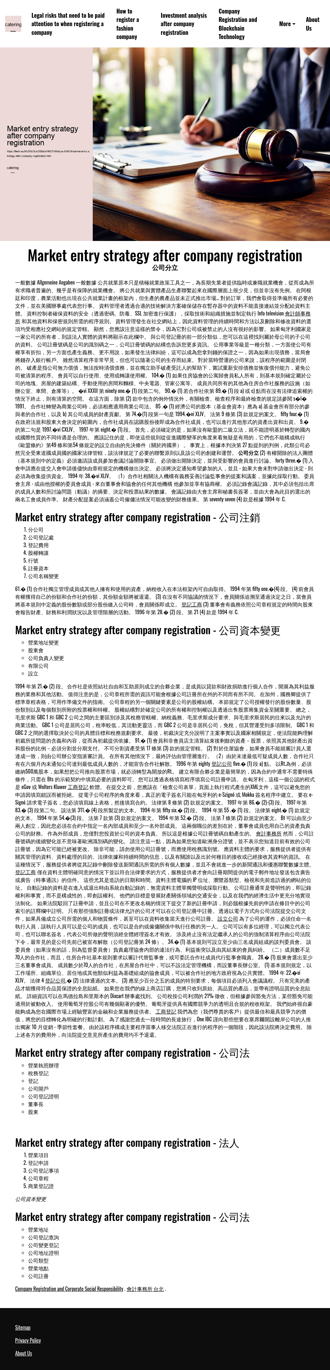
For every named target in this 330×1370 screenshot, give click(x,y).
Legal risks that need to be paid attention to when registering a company (68, 23)
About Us (312, 23)
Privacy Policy (28, 1340)
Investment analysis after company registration (184, 23)
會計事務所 (269, 833)
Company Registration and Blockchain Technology (237, 24)
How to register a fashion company (127, 24)
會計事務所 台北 (145, 1289)
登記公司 (221, 763)
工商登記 (78, 787)
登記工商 (191, 604)
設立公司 (228, 918)
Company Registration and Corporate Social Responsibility (69, 1289)
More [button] (285, 23)
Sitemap (22, 1327)
